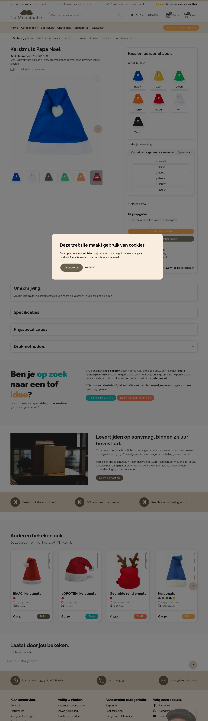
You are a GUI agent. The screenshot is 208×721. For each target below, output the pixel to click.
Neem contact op (109, 446)
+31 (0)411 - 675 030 (146, 15)
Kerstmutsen (97, 38)
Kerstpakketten (114, 690)
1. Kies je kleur (136, 62)
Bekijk (43, 585)
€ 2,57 (114, 585)
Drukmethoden (19, 695)
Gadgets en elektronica (119, 685)
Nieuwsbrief (17, 679)
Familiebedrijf (18, 690)
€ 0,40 (162, 585)
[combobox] (82, 15)
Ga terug (18, 38)
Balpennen (112, 674)
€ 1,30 (65, 585)
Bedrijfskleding (114, 679)
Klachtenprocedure (69, 685)
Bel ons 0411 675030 (101, 366)
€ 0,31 (17, 585)
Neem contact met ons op (135, 366)
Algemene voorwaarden (72, 674)
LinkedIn (160, 685)
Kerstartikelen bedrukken (73, 38)
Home (30, 38)
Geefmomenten (46, 38)
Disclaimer (64, 695)
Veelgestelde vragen (22, 685)
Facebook (161, 674)
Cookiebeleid (65, 690)
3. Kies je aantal (137, 172)
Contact (15, 674)
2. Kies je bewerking (140, 113)
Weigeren (90, 266)
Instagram (161, 679)
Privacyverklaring (68, 679)
